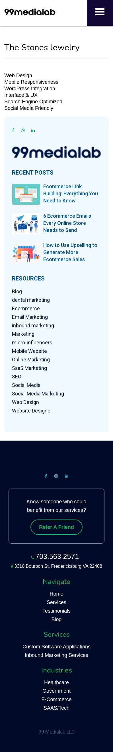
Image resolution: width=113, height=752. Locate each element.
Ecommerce (26, 308)
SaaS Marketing (29, 368)
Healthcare (56, 682)
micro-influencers (32, 342)
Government (56, 691)
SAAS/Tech (56, 708)
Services (56, 602)
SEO (16, 377)
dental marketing (31, 300)
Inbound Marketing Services (56, 655)
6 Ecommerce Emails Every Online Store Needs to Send (67, 223)
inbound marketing (33, 325)
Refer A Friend (56, 527)
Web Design (25, 402)
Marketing (23, 334)
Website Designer (32, 411)
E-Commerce (56, 699)
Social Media (26, 385)
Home (56, 594)
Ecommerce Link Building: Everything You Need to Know (70, 193)
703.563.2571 (57, 556)
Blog (17, 291)
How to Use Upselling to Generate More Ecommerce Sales (70, 252)
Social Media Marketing (38, 394)
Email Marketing (30, 317)
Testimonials (56, 611)
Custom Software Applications (56, 647)
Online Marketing (31, 360)
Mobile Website (29, 351)
